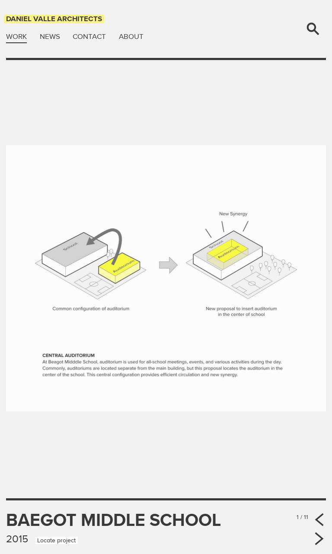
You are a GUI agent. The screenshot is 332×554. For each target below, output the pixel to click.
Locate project (56, 540)
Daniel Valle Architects (54, 19)
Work (16, 36)
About (131, 36)
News (50, 36)
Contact (89, 36)
